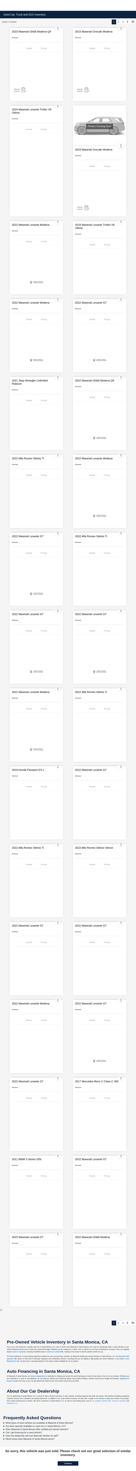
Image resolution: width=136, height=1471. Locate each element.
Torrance (115, 1401)
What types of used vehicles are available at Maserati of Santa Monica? (39, 1423)
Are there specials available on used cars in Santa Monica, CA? (36, 1426)
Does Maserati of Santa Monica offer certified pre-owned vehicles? (37, 1429)
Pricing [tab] (44, 48)
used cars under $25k (55, 1352)
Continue (68, 1463)
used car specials (19, 1352)
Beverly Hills (106, 1401)
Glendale (122, 1401)
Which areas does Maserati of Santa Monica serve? (30, 1439)
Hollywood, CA (12, 1403)
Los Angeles (96, 1401)
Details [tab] (29, 48)
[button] (121, 145)
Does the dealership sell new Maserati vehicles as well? (32, 1436)
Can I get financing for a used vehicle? (24, 1432)
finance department (38, 1376)
